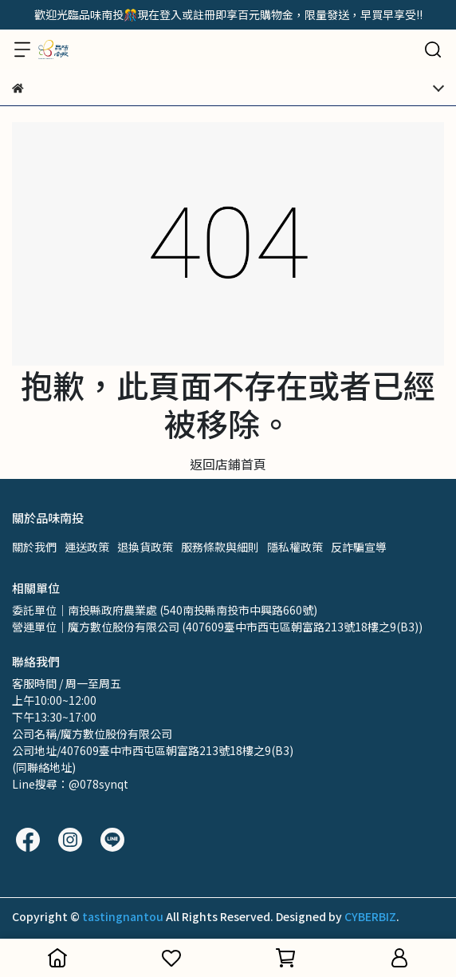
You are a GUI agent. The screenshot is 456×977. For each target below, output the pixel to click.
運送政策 (87, 547)
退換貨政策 (145, 547)
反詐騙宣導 (359, 547)
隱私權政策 (295, 547)
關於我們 (34, 547)
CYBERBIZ (370, 916)
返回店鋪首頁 (228, 463)
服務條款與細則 (220, 547)
